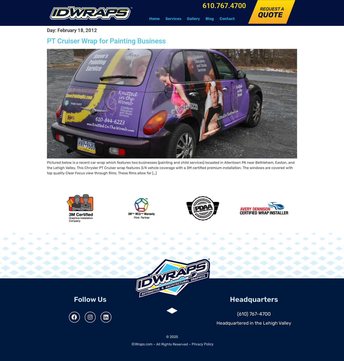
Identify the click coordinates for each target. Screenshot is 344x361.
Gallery (193, 18)
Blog (210, 18)
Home (154, 18)
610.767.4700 (224, 6)
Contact (227, 18)
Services (173, 18)
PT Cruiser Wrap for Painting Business (106, 41)
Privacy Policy (202, 344)
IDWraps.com (142, 344)
